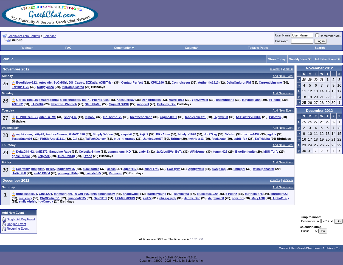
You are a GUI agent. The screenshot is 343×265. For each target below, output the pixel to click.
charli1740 (151, 168)
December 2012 (319, 111)
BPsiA (50, 168)
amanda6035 (77, 198)
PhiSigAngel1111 (52, 138)
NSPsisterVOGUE (248, 117)
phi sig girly (167, 198)
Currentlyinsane (270, 82)
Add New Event (326, 59)
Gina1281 (100, 198)
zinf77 (147, 198)
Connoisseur (181, 82)
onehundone (225, 99)
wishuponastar (263, 168)
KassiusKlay (125, 99)
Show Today (277, 59)
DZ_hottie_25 (112, 117)
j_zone (87, 156)
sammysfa (181, 193)
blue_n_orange (124, 138)
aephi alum (24, 134)
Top (338, 248)
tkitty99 (38, 134)
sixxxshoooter (70, 99)
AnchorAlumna (57, 134)
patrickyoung (156, 193)
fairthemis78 (254, 193)
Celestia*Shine (89, 151)
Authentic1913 (208, 82)
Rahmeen (115, 173)
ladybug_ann (251, 99)
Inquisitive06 (66, 168)
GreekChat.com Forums (24, 36)
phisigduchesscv (103, 193)
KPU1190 (157, 82)
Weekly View (298, 59)
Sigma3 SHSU (119, 104)
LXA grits (174, 168)
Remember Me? (328, 36)
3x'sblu (230, 134)
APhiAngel (198, 151)
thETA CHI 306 (78, 193)
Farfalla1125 (20, 87)
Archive (327, 248)
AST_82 (17, 104)
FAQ (68, 47)
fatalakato (219, 138)
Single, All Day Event (21, 219)
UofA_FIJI (19, 173)
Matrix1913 (176, 99)
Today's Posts (258, 47)
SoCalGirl (60, 82)
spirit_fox (240, 138)
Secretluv (23, 168)
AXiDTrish (106, 82)
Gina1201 (45, 193)
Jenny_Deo (192, 198)
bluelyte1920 (187, 134)
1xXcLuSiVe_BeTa (169, 151)
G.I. (75, 138)
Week (275, 68)
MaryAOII (258, 198)
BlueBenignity (245, 151)
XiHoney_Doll (166, 104)
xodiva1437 (251, 134)
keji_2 (144, 134)
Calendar (49, 36)
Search (320, 47)
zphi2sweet (200, 99)
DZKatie (91, 82)
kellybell (44, 156)
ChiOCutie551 (50, 198)
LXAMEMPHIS (125, 198)
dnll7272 (41, 151)
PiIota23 (275, 117)
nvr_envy (25, 198)
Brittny (176, 138)
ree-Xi (86, 99)
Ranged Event (16, 224)
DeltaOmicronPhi (238, 82)
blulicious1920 (207, 193)
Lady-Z (143, 151)
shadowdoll (131, 193)
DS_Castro (76, 82)
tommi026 (220, 151)
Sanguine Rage (60, 151)
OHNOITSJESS (27, 117)
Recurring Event (18, 228)
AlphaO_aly (280, 198)
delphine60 (216, 198)
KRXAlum (163, 134)
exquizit (126, 134)
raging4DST (168, 117)
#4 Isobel (275, 99)
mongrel (143, 104)
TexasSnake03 (22, 138)
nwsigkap (219, 168)
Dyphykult (220, 117)
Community (124, 47)
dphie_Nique (21, 156)
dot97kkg (210, 134)
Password (281, 41)
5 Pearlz (231, 193)
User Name (283, 35)
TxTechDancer (95, 138)
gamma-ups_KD (119, 151)
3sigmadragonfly (46, 99)
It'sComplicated (73, 87)
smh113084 (42, 173)
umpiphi (239, 168)
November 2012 (319, 68)
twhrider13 (196, 138)
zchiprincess (151, 99)
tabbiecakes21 (195, 117)
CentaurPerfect (132, 82)
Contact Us (287, 248)
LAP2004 (37, 104)
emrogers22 (279, 193)
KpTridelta (262, 138)
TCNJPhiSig (66, 156)
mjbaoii (90, 117)
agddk (271, 134)
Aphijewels (196, 168)
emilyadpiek (27, 201)
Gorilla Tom (24, 99)
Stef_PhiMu (93, 104)
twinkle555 (93, 173)
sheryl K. (70, 117)
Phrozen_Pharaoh (64, 104)
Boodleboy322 (26, 82)
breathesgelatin (141, 117)
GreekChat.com (308, 248)
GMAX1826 (77, 134)
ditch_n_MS (47, 117)
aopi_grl (238, 198)
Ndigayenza (45, 87)
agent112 (130, 168)
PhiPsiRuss (100, 99)
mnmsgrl (60, 193)
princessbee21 (26, 193)
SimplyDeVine (103, 134)
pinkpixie (37, 168)
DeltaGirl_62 (25, 151)
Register (27, 47)
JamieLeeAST (153, 138)
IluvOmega (45, 201)
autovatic (45, 82)
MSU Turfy (270, 151)
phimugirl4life (68, 173)
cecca (111, 168)
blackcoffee (91, 168)
